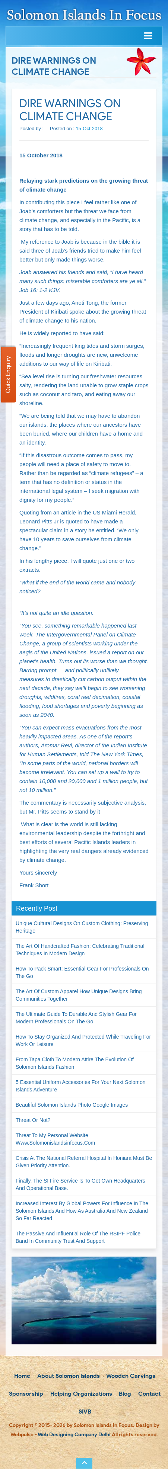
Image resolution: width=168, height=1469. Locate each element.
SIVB (84, 1411)
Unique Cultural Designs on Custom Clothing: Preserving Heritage (82, 927)
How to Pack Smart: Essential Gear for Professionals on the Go (82, 972)
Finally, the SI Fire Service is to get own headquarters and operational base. (80, 1184)
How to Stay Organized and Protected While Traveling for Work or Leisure (83, 1040)
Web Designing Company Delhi (74, 1434)
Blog (124, 1393)
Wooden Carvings (130, 1375)
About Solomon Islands (68, 1375)
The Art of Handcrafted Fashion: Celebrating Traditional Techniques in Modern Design (80, 949)
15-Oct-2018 (89, 128)
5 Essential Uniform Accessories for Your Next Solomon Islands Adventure (81, 1086)
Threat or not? (33, 1120)
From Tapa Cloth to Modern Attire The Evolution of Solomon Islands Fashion (75, 1063)
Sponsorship (25, 1393)
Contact (149, 1393)
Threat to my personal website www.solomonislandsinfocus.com (55, 1139)
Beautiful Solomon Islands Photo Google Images (72, 1105)
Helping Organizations (80, 1393)
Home (21, 1375)
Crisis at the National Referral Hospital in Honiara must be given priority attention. (84, 1161)
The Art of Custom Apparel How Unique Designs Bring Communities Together (79, 995)
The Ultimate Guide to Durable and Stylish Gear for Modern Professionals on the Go (76, 1017)
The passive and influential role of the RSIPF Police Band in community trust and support (78, 1237)
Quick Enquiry (8, 374)
